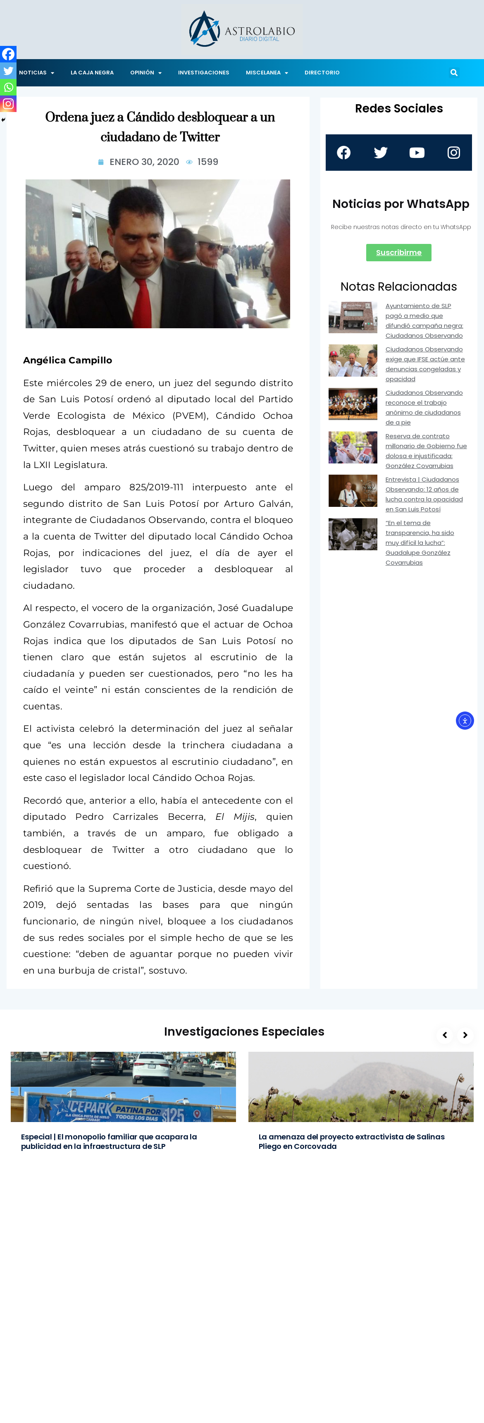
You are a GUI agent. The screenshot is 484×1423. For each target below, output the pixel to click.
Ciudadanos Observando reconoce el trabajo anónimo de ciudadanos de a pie (424, 407)
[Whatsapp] (8, 87)
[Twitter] (8, 70)
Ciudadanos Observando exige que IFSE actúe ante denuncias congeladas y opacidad (425, 364)
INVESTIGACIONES (203, 72)
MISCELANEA (267, 73)
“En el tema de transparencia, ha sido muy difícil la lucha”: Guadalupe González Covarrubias (420, 542)
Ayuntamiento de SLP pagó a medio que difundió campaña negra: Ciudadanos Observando (424, 320)
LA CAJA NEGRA (92, 72)
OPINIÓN (146, 73)
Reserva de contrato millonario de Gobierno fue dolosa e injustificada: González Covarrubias (426, 451)
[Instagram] (8, 104)
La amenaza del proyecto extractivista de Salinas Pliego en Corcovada (352, 1141)
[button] (454, 72)
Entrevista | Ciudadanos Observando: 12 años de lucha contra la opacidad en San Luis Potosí (424, 494)
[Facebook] (8, 54)
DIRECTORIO (322, 72)
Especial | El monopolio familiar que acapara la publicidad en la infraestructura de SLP (109, 1141)
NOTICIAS (36, 73)
